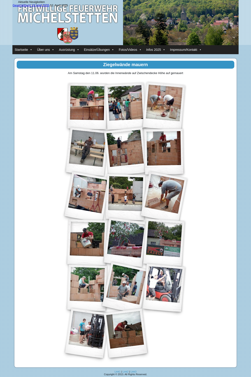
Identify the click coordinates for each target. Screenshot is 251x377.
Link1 (118, 371)
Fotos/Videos (130, 49)
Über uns (45, 49)
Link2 (125, 371)
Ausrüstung (69, 49)
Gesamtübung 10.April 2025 (31, 5)
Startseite (24, 49)
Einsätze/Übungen (99, 49)
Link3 (133, 371)
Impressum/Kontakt (186, 49)
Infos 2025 (155, 49)
